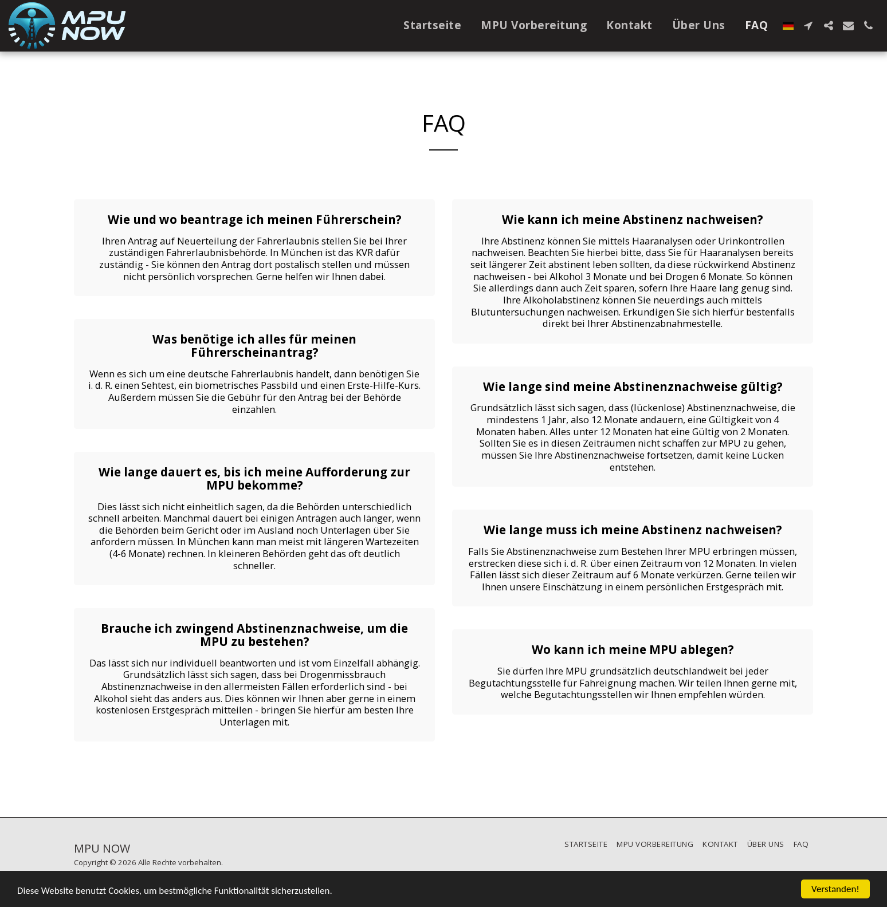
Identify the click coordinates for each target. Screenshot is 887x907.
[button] (808, 25)
